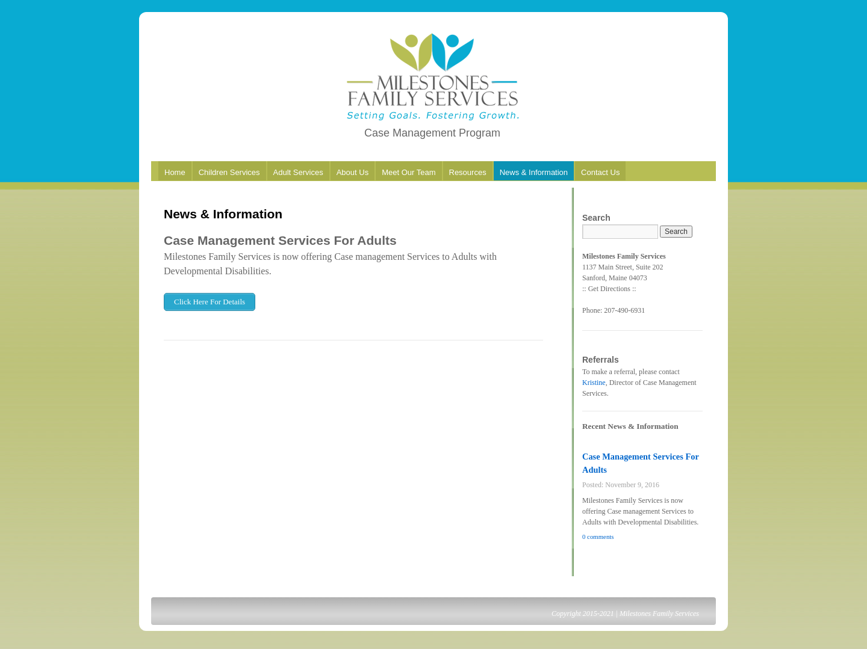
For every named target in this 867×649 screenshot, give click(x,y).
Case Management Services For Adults (280, 240)
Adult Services (298, 172)
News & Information (534, 172)
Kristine (594, 382)
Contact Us (600, 172)
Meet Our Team (408, 172)
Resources (467, 172)
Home (174, 172)
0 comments (598, 536)
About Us (352, 172)
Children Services (229, 172)
